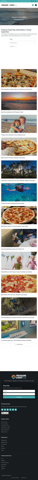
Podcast (3, 460)
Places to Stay (4, 442)
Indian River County (5, 425)
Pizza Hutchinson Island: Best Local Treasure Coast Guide (16, 89)
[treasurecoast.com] (36, 5)
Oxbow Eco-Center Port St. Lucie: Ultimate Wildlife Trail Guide (18, 180)
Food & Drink (4, 444)
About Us (3, 466)
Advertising (3, 464)
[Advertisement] (19, 58)
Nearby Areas (4, 431)
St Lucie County (4, 424)
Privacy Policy (23, 477)
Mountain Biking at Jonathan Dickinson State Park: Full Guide (17, 317)
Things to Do (4, 440)
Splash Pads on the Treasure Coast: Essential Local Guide (16, 272)
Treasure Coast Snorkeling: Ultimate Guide (12, 203)
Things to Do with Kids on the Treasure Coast (13, 135)
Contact (3, 468)
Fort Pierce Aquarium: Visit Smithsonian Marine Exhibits (16, 340)
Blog (2, 458)
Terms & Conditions (15, 477)
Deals (2, 450)
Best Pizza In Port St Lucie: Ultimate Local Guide (14, 294)
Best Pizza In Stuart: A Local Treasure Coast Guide (14, 226)
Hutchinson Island (5, 429)
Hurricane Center (5, 462)
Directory (3, 448)
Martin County (4, 422)
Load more (19, 344)
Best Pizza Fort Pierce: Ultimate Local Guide (13, 157)
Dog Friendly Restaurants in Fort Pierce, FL (12, 249)
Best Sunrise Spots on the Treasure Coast (12, 112)
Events (2, 446)
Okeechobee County (5, 427)
